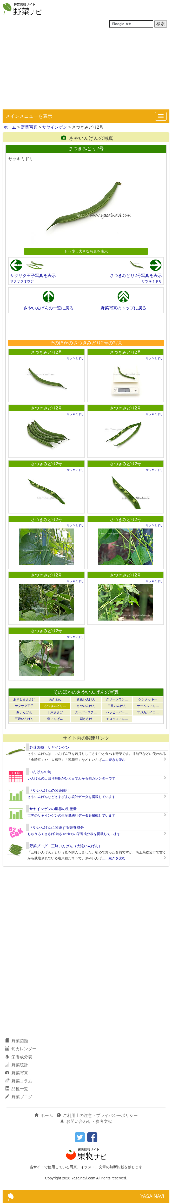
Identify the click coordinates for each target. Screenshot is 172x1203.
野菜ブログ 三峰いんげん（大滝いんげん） (65, 846)
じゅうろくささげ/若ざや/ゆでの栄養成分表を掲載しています (74, 834)
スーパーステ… (86, 712)
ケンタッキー (147, 699)
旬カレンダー (20, 1049)
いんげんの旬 (40, 772)
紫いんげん (55, 719)
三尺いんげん (117, 706)
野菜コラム (18, 1081)
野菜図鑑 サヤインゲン (49, 747)
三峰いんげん (24, 719)
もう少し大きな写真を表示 (86, 251)
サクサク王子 (24, 706)
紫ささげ (86, 719)
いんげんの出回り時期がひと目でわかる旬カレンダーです (71, 778)
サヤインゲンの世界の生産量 (53, 809)
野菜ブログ (18, 1097)
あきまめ (55, 699)
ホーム (10, 127)
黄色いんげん (86, 699)
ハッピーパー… (117, 712)
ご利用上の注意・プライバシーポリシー (97, 1115)
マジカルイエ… (148, 712)
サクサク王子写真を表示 (33, 275)
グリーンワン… (117, 699)
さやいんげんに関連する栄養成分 (56, 827)
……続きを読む (113, 760)
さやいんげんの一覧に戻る (49, 308)
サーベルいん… (148, 706)
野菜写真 (29, 127)
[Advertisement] (86, 70)
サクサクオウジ (22, 281)
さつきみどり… (55, 706)
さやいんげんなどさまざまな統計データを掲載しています (71, 797)
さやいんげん (86, 706)
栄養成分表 (18, 1057)
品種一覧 (16, 1089)
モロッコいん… (117, 719)
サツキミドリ (152, 281)
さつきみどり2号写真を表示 (136, 275)
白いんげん (24, 712)
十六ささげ (55, 712)
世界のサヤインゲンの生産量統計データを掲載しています (71, 815)
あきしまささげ (24, 699)
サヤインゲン (54, 127)
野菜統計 (16, 1065)
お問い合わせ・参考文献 (86, 1121)
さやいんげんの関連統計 (49, 790)
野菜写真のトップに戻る (123, 308)
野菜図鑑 (16, 1041)
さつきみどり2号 (46, 352)
